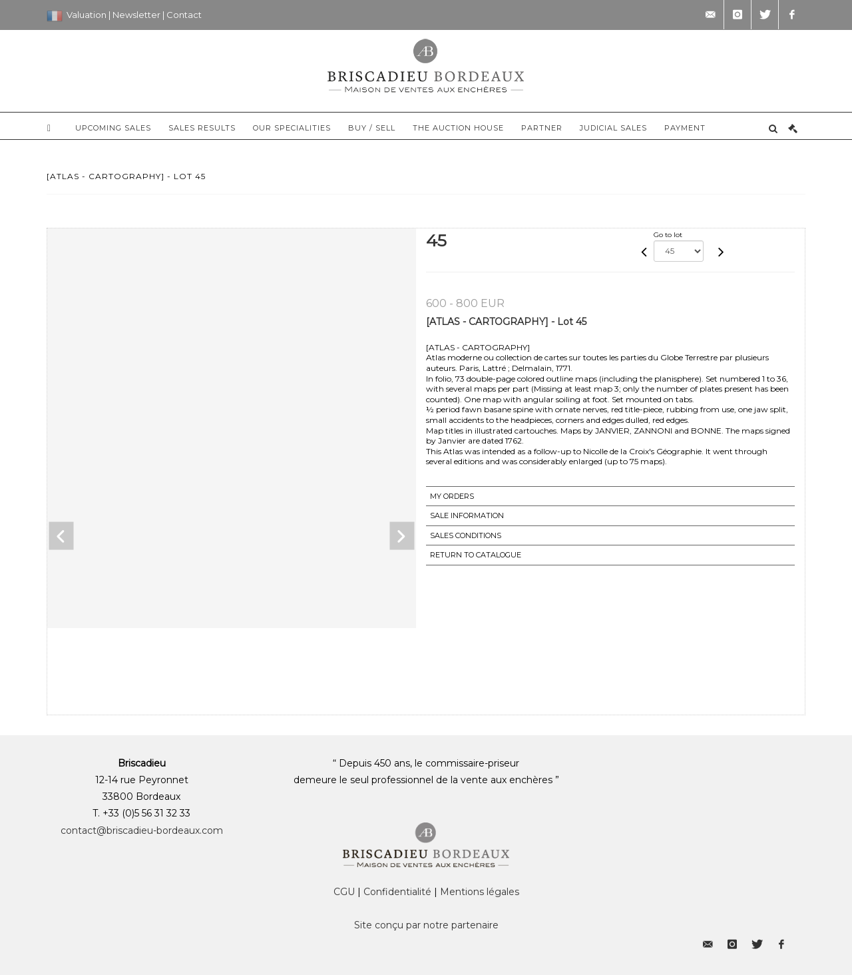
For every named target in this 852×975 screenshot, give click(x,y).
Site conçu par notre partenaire (426, 925)
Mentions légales (479, 892)
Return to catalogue (475, 554)
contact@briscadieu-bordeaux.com (142, 830)
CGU (344, 892)
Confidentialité (397, 892)
